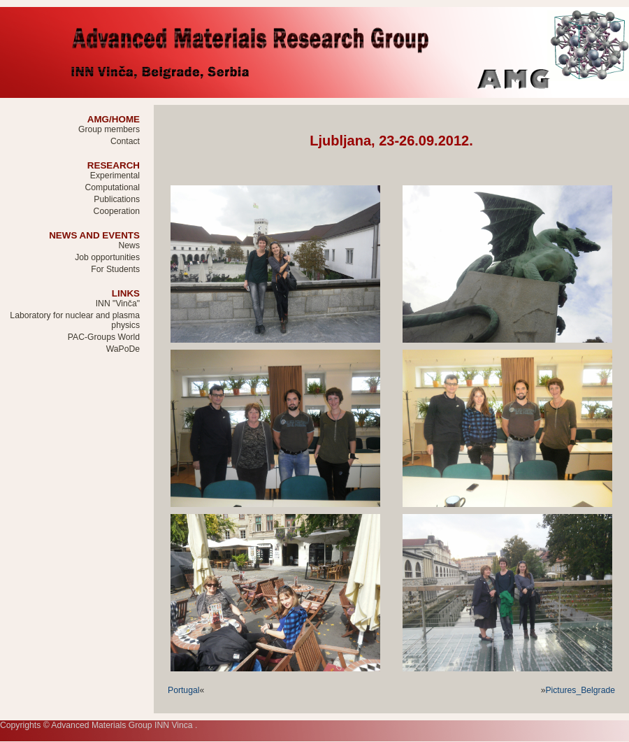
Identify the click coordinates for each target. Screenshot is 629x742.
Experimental (115, 175)
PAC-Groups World (104, 337)
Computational (112, 187)
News (129, 245)
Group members (109, 129)
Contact (125, 141)
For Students (115, 269)
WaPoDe (123, 349)
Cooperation (117, 211)
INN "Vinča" (118, 303)
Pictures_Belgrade (580, 690)
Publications (117, 199)
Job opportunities (107, 257)
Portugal (183, 690)
